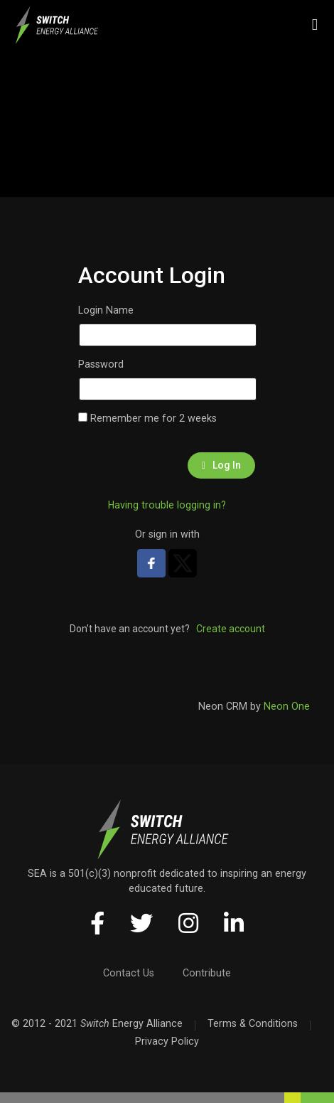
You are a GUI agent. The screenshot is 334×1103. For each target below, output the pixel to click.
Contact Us (128, 973)
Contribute (207, 973)
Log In (221, 465)
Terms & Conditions (253, 1023)
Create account (230, 628)
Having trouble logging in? (167, 505)
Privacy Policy (167, 1041)
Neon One (287, 706)
